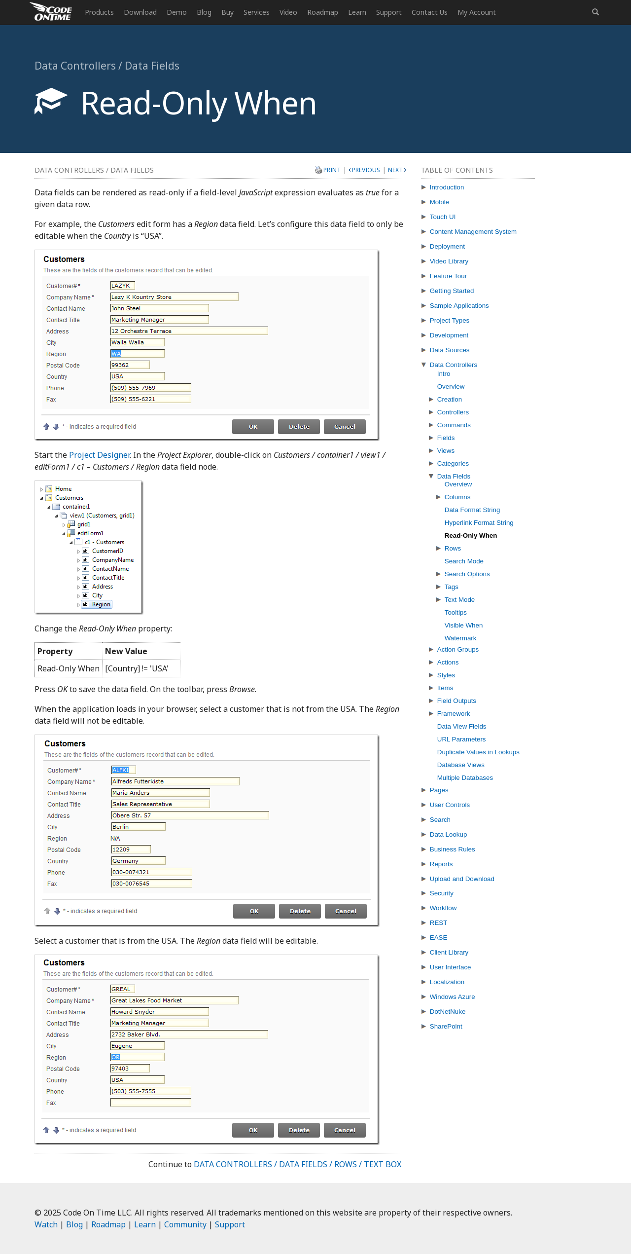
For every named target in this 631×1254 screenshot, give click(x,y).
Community (185, 1224)
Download (140, 12)
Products (99, 12)
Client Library (449, 952)
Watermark (461, 638)
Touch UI (443, 217)
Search (440, 819)
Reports (441, 864)
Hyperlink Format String (479, 522)
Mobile (439, 202)
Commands (454, 425)
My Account (476, 12)
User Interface (450, 967)
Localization (447, 982)
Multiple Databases (465, 777)
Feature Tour (448, 276)
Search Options (467, 574)
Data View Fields (462, 726)
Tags (451, 586)
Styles (446, 675)
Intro (444, 373)
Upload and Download (462, 879)
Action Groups (458, 649)
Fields (446, 438)
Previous (366, 170)
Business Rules (452, 849)
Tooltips (456, 612)
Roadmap (322, 12)
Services (257, 12)
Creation (449, 399)
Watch (46, 1224)
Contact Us (430, 12)
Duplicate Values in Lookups (478, 752)
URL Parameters (461, 739)
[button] (595, 12)
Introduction (447, 187)
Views (446, 450)
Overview (451, 386)
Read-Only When (471, 535)
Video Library (449, 261)
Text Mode (460, 599)
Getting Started (452, 291)
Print (332, 170)
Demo (177, 12)
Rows (453, 548)
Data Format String (472, 510)
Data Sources (450, 350)
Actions (448, 662)
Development (449, 335)
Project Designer (99, 454)
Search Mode (464, 561)
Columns (458, 497)
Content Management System (473, 231)
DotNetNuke (448, 1011)
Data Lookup (448, 834)
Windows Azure (452, 996)
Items (445, 688)
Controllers (453, 412)
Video (288, 12)
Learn (357, 12)
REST (439, 922)
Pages (439, 790)
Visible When (464, 625)
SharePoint (446, 1026)
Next (395, 170)
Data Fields (453, 476)
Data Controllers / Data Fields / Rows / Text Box (297, 1164)
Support (389, 12)
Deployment (447, 246)
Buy (227, 12)
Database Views (461, 765)
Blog (204, 12)
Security (442, 893)
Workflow (443, 908)
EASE (439, 937)
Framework (453, 713)
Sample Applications (459, 305)
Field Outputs (456, 700)
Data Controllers (453, 365)
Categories (453, 463)
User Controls (450, 805)
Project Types (450, 320)
